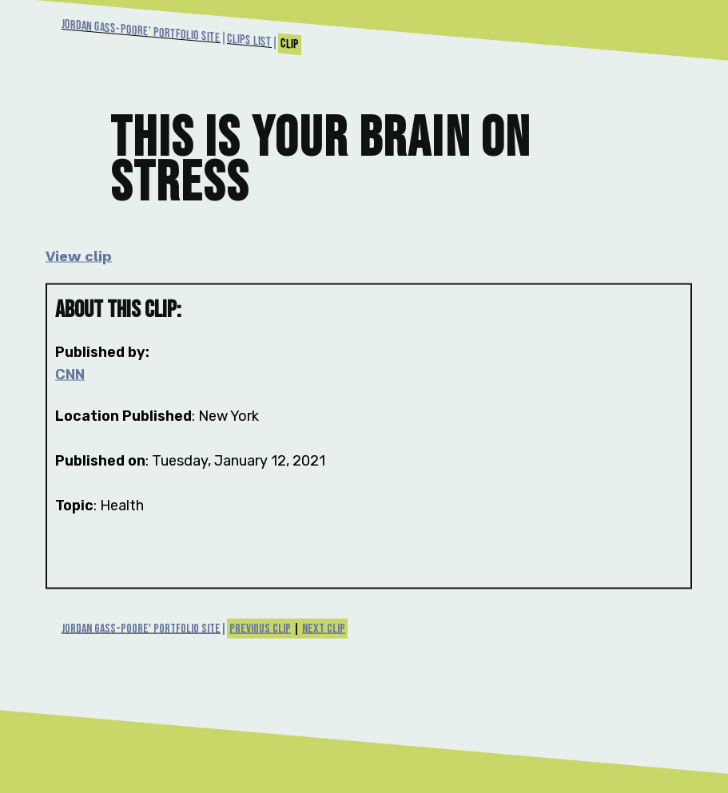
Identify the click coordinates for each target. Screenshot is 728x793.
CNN (70, 374)
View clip (79, 256)
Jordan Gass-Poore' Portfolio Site (141, 31)
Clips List (249, 40)
